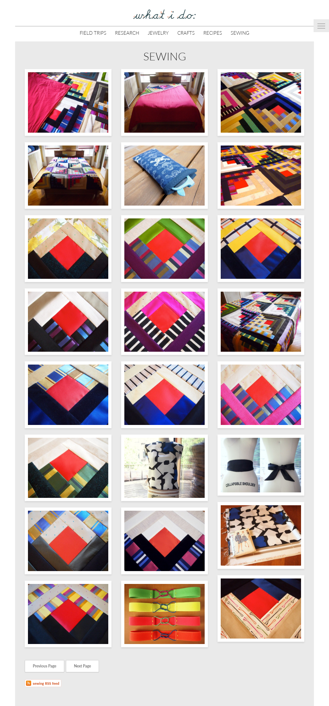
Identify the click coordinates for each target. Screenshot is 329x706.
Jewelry (158, 32)
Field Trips (93, 32)
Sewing (240, 32)
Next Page (82, 666)
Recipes (212, 32)
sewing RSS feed (46, 683)
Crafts (186, 32)
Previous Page (44, 666)
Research (127, 32)
